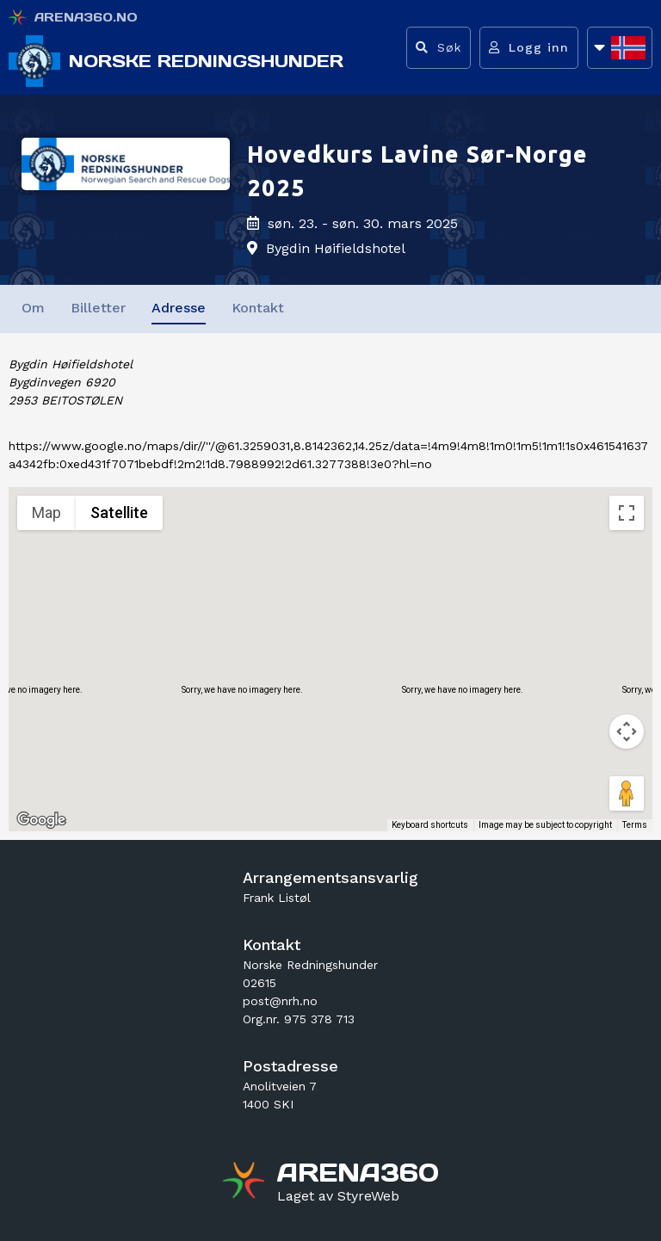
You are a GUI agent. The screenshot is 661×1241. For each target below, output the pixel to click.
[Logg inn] (529, 48)
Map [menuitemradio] (46, 512)
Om (33, 307)
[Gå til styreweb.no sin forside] (338, 1196)
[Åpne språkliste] (620, 48)
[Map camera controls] (626, 731)
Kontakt (258, 307)
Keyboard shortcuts (430, 825)
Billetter (98, 307)
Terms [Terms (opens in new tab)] (634, 825)
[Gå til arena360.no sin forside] (246, 1182)
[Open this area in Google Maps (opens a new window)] (41, 820)
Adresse (178, 307)
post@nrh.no (280, 1001)
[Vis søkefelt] (438, 48)
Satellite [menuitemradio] (119, 512)
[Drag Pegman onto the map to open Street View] (626, 793)
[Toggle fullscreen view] (626, 513)
